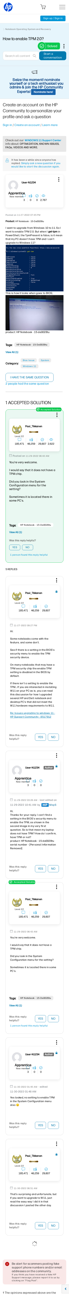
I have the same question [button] (29, 377)
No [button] (28, 547)
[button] (58, 179)
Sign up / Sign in (53, 18)
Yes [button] (14, 547)
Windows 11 (29, 366)
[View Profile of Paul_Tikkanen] (33, 426)
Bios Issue (29, 360)
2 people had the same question (27, 383)
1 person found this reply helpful (29, 554)
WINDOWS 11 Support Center (43, 140)
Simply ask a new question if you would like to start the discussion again (36, 165)
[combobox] (21, 55)
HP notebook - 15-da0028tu (32, 344)
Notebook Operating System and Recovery (28, 29)
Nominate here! (43, 92)
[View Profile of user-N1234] (29, 182)
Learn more (50, 125)
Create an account (27, 125)
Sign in (7, 125)
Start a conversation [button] (53, 55)
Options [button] (66, 46)
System (45, 360)
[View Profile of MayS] (52, 805)
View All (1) (12, 352)
